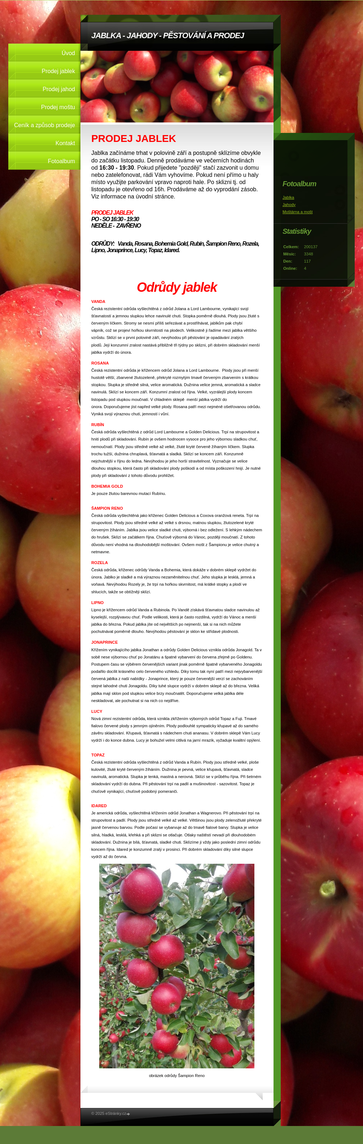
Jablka (288, 197)
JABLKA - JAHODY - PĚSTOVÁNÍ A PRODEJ (167, 35)
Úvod (68, 53)
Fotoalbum (61, 161)
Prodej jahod (59, 89)
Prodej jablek (58, 71)
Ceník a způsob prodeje (44, 125)
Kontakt (65, 143)
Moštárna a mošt (297, 212)
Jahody (289, 204)
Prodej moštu (58, 107)
